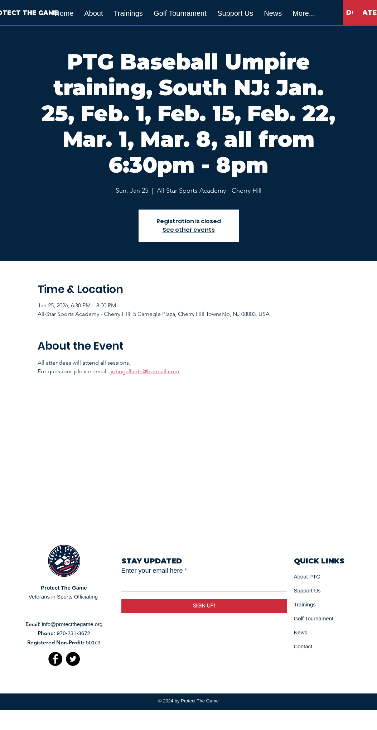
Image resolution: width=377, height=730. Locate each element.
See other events (189, 230)
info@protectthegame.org (72, 624)
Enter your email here (152, 570)
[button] (358, 12)
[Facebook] (55, 659)
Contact (303, 646)
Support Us (307, 590)
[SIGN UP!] (204, 606)
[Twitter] (73, 659)
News (301, 632)
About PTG (307, 576)
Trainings (305, 604)
